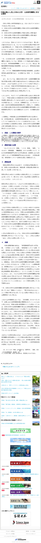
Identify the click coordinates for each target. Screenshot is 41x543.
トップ (13, 8)
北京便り (33, 8)
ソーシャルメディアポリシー (10, 536)
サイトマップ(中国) (10, 533)
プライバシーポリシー (31, 533)
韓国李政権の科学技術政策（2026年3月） (14, 435)
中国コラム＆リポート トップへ (11, 366)
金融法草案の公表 (14, 482)
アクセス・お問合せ (10, 531)
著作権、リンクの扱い (31, 531)
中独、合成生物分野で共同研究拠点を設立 (20, 466)
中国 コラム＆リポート (23, 8)
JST (20, 539)
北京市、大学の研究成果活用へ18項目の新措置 (21, 488)
